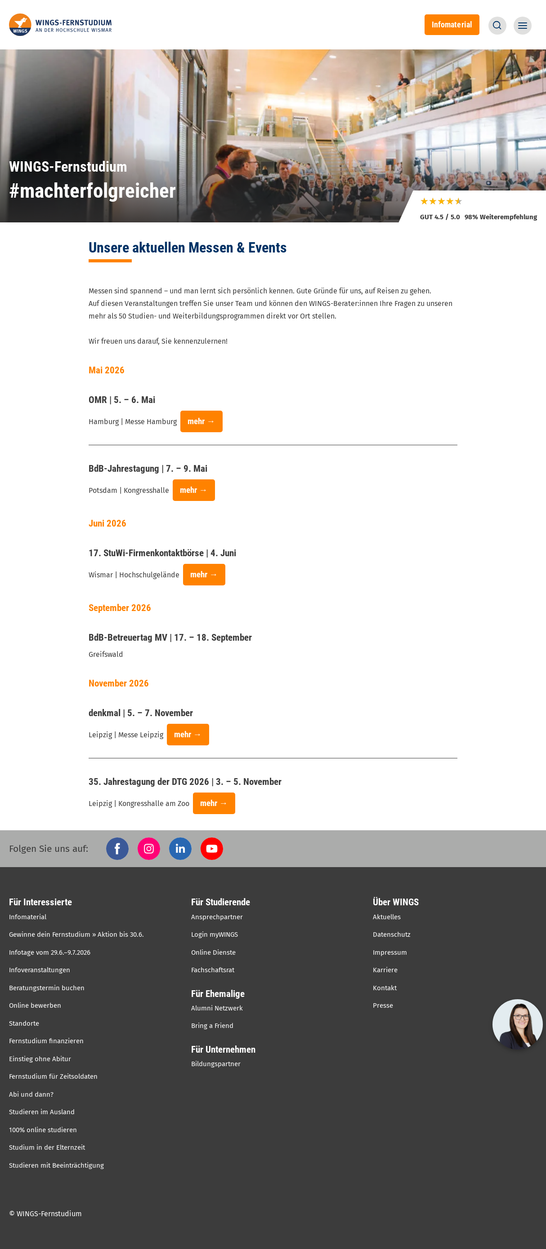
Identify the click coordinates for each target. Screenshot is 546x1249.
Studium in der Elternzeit (47, 1147)
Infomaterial (452, 24)
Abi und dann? (31, 1094)
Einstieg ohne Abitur (40, 1059)
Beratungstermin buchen (47, 988)
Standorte (24, 1023)
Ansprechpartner (217, 917)
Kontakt (385, 988)
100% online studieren (43, 1130)
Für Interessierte (40, 902)
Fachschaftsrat (212, 970)
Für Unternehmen (223, 1049)
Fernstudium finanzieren (46, 1041)
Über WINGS (396, 902)
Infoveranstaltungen (39, 970)
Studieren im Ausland (42, 1112)
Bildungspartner (216, 1064)
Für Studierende (220, 902)
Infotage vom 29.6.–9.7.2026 (49, 952)
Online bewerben (35, 1005)
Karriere (385, 970)
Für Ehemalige (218, 993)
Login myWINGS (214, 934)
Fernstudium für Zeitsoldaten (53, 1076)
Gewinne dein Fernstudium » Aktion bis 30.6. (76, 934)
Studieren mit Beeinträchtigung (56, 1165)
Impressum (390, 952)
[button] (497, 26)
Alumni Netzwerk (217, 1008)
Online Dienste (213, 952)
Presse (383, 1005)
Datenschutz (392, 934)
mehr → (201, 421)
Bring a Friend (212, 1026)
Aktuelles (387, 917)
